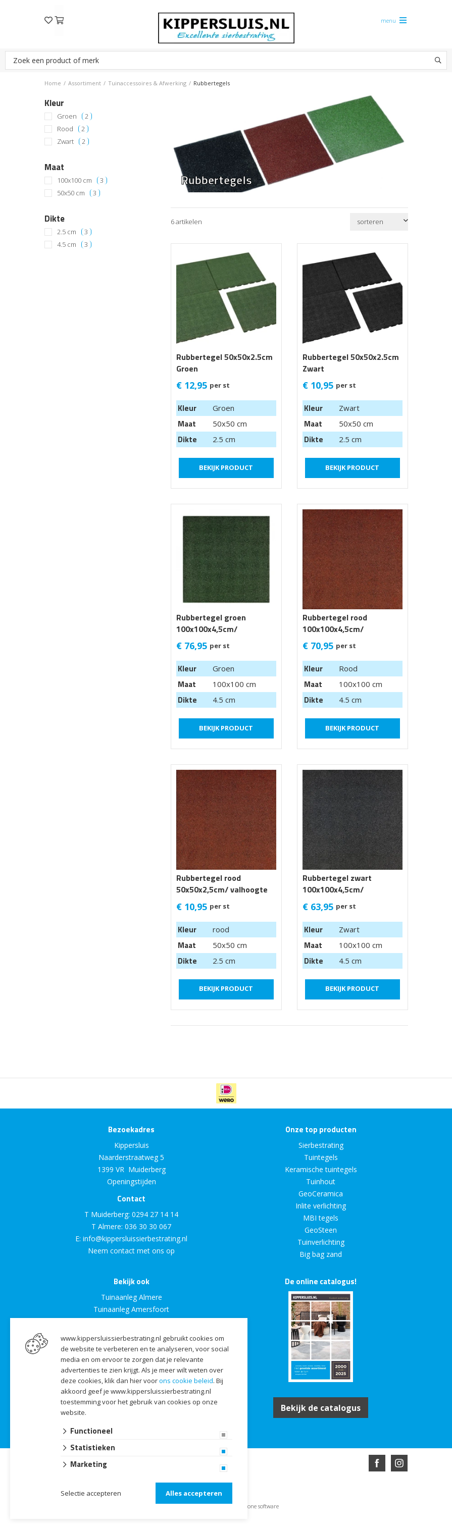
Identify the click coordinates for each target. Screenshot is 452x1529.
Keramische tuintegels (321, 1169)
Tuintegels (321, 1157)
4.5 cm (74, 244)
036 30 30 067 (148, 1226)
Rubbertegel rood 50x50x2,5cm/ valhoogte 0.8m (222, 889)
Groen (74, 116)
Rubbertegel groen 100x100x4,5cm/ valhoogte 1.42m (211, 629)
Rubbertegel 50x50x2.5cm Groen (224, 363)
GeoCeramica (320, 1193)
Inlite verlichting (320, 1205)
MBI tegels (320, 1218)
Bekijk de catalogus (321, 1407)
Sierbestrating (320, 1145)
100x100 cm (82, 180)
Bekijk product (226, 466)
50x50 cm (78, 193)
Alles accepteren (194, 1493)
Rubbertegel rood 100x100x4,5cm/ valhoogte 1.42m (335, 629)
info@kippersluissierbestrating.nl (135, 1238)
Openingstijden (131, 1181)
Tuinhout (320, 1181)
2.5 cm (74, 232)
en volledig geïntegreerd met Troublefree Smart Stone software (265, 1524)
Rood (72, 129)
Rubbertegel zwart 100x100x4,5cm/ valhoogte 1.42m (337, 889)
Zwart (73, 141)
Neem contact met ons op (131, 1250)
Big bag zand (320, 1254)
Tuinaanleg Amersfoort (131, 1309)
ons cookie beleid (186, 1380)
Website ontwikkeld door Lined (149, 1524)
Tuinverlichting (320, 1242)
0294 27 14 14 (155, 1214)
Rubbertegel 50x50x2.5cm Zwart (351, 363)
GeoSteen (321, 1230)
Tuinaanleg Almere (131, 1297)
